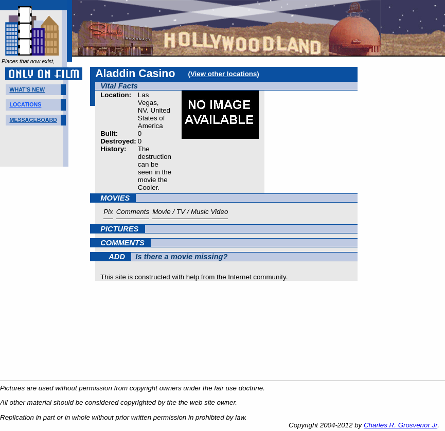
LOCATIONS (25, 104)
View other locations (223, 74)
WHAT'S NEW (27, 89)
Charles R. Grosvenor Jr (400, 425)
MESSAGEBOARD (33, 120)
